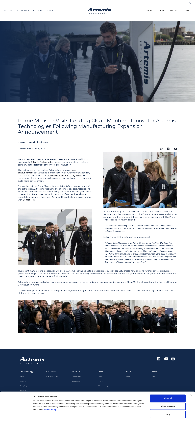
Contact (154, 376)
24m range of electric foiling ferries (64, 175)
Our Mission (76, 376)
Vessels (22, 376)
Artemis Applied (52, 376)
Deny (168, 407)
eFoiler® (23, 381)
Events (100, 381)
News (100, 376)
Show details (130, 416)
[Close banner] (191, 388)
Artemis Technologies (42, 162)
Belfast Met (29, 200)
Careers (127, 376)
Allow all (168, 390)
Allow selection (168, 399)
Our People (76, 381)
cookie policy (50, 402)
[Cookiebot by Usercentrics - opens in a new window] (16, 416)
